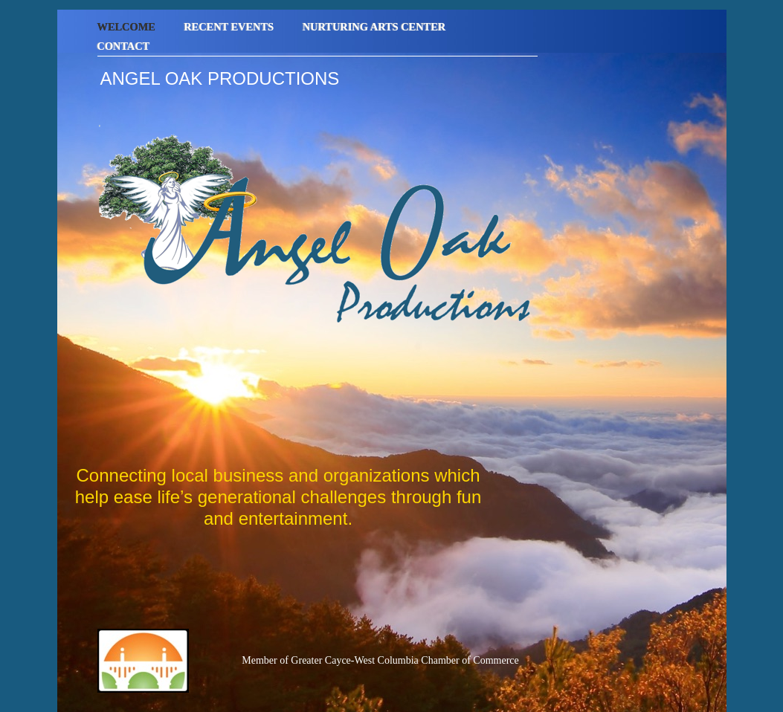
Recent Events (230, 27)
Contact (123, 46)
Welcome (127, 27)
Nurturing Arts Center (374, 27)
